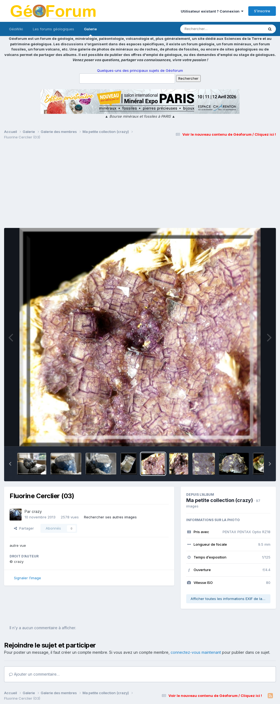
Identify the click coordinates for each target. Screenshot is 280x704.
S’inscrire (262, 11)
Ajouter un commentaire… (34, 674)
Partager (24, 528)
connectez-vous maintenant (196, 652)
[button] (10, 464)
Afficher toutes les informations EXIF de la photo (230, 598)
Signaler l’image (27, 578)
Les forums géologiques (53, 29)
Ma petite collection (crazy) (219, 500)
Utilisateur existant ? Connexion (212, 11)
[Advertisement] (140, 186)
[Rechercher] (206, 29)
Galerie (90, 31)
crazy (37, 511)
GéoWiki (16, 29)
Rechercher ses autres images (110, 517)
